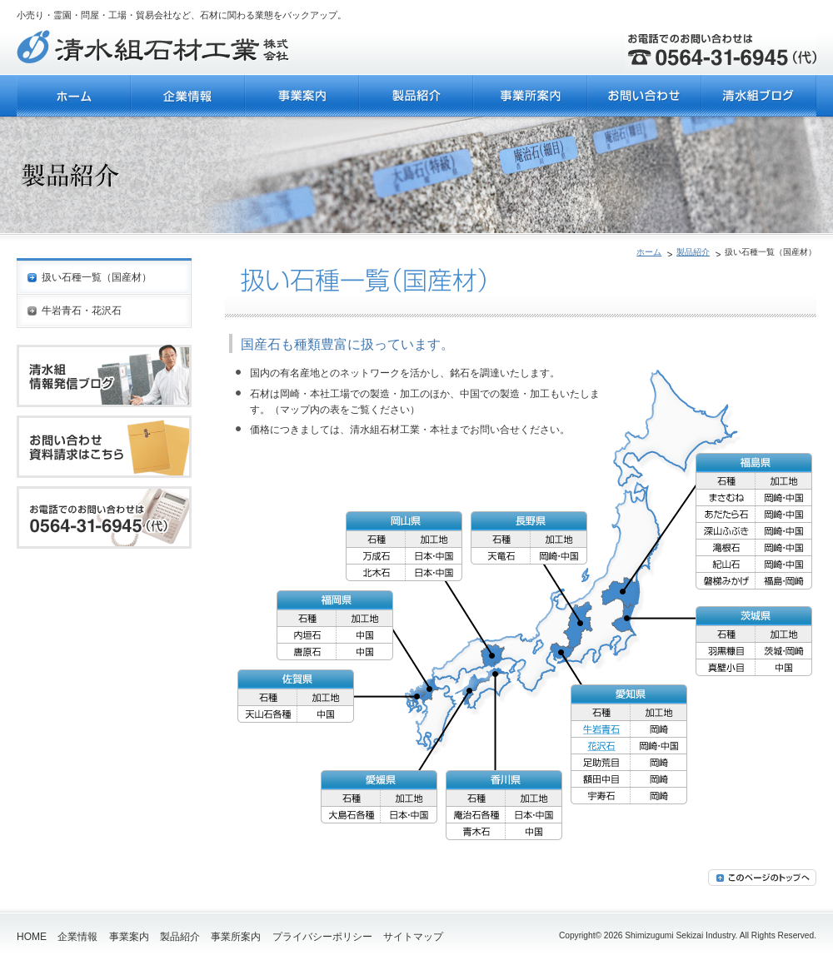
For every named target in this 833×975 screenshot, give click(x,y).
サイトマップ (413, 937)
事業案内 (129, 937)
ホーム (648, 251)
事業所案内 (236, 937)
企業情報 (77, 937)
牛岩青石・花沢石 (82, 310)
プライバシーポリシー (322, 937)
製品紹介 (693, 251)
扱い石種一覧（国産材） (97, 277)
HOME (32, 937)
